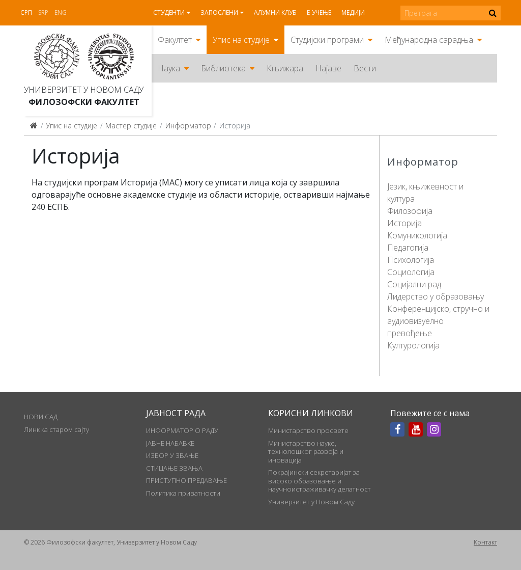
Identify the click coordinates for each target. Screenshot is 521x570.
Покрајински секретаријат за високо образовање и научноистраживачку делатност (319, 481)
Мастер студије (131, 125)
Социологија (411, 272)
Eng (60, 12)
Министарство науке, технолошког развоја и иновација (305, 452)
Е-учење (319, 12)
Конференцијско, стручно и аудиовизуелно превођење (438, 321)
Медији (353, 12)
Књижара (285, 68)
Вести (365, 68)
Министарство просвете (308, 430)
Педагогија (407, 247)
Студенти (169, 12)
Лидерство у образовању (435, 296)
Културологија (413, 345)
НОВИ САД (40, 416)
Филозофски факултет (83, 101)
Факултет (175, 39)
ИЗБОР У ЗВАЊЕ (172, 455)
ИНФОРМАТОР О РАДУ (182, 430)
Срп (26, 12)
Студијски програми (327, 39)
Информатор (188, 125)
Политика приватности (183, 493)
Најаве (328, 68)
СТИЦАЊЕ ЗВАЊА (174, 468)
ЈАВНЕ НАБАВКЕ (170, 443)
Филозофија (409, 210)
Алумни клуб (275, 12)
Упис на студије (241, 39)
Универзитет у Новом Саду (83, 89)
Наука (169, 68)
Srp (43, 12)
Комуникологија (417, 235)
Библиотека (223, 68)
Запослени (219, 12)
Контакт (485, 542)
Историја (404, 223)
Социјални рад (414, 284)
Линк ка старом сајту (56, 429)
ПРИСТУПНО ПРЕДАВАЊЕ (186, 480)
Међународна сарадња (429, 39)
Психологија (410, 259)
